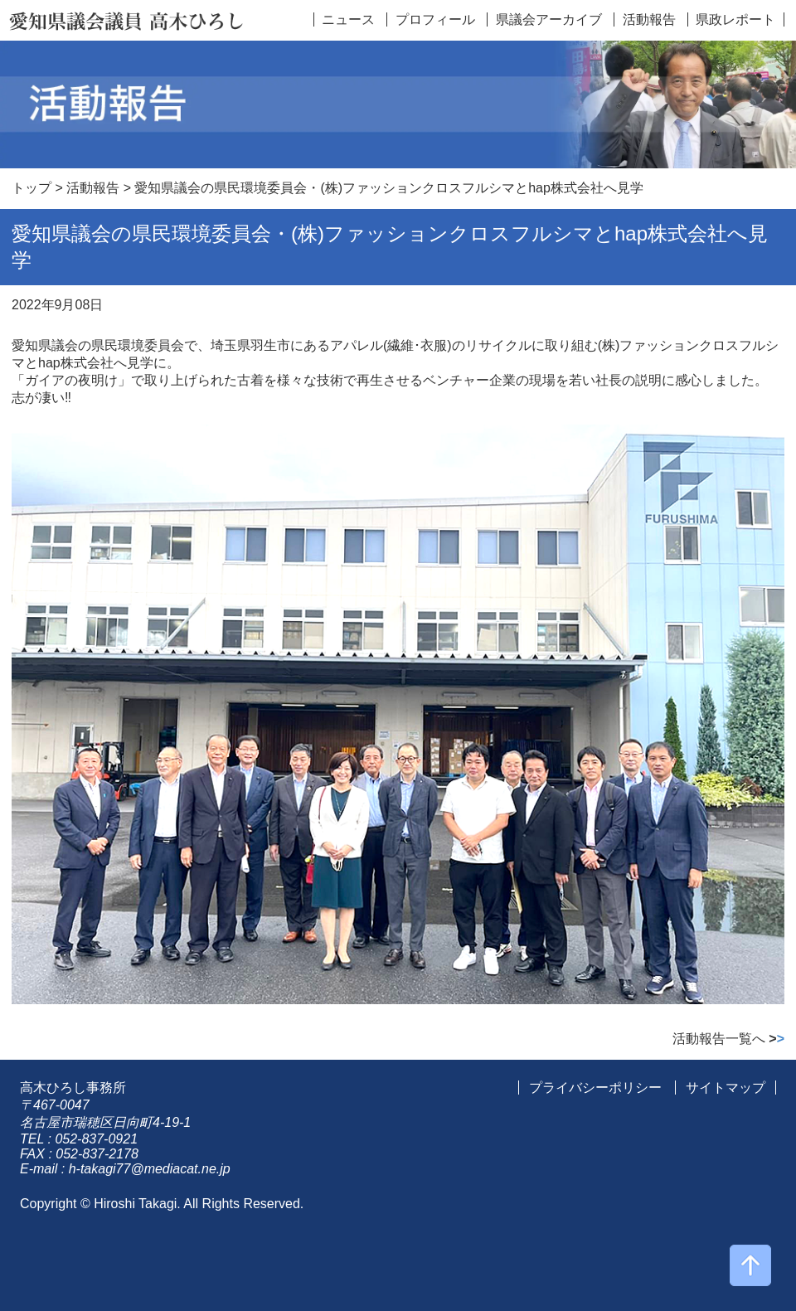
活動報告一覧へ (728, 1039)
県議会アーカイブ (549, 19)
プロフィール (435, 19)
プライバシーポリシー (595, 1087)
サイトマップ (725, 1087)
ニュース (348, 19)
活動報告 (649, 19)
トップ (31, 188)
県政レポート (735, 19)
